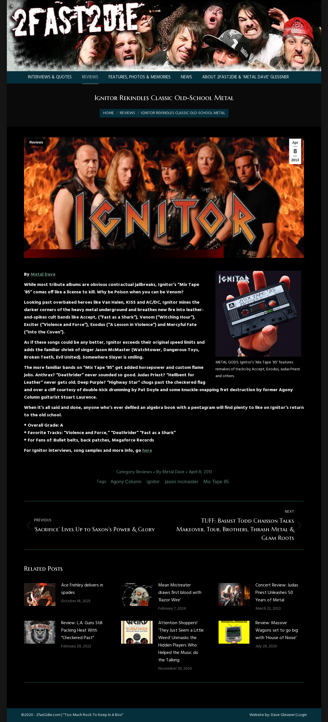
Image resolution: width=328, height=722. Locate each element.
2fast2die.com (48, 715)
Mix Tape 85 (216, 481)
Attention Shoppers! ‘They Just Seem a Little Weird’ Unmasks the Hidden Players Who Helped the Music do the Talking (181, 641)
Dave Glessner (283, 715)
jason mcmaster (181, 481)
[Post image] (39, 594)
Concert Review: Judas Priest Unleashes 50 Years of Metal (276, 593)
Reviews (36, 142)
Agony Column (126, 481)
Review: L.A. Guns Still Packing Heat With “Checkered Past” (81, 630)
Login (302, 715)
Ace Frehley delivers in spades (82, 589)
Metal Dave (43, 274)
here (147, 450)
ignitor (153, 481)
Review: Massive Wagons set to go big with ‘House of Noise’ (276, 630)
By (170, 472)
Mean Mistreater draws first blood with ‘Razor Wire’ (179, 593)
